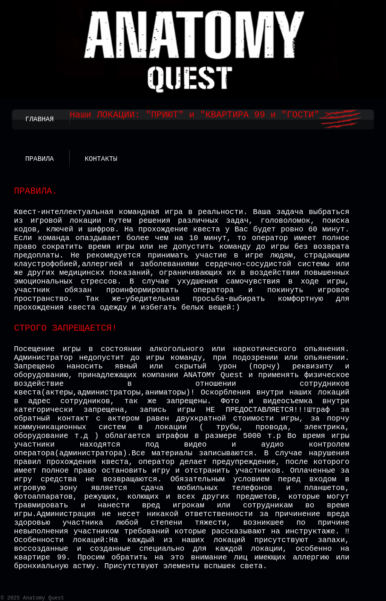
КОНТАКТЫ (101, 159)
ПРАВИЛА (39, 159)
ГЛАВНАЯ (39, 119)
